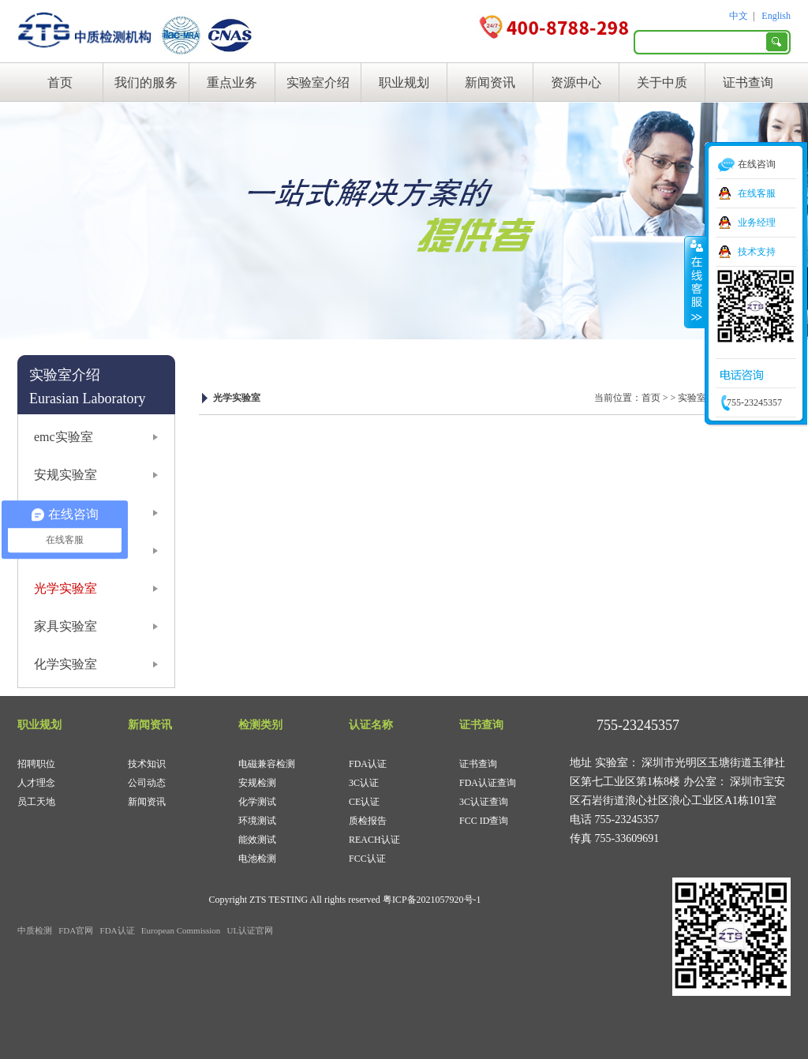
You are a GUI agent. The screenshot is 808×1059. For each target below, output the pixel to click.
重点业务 (232, 82)
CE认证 (364, 801)
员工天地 (36, 801)
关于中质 (662, 82)
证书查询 (748, 82)
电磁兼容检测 (266, 763)
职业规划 (404, 82)
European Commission (181, 930)
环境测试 (257, 820)
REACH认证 (374, 839)
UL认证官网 (250, 930)
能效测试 (257, 839)
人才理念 (36, 782)
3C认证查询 (483, 801)
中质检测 (34, 930)
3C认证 (364, 782)
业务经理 (757, 222)
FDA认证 (368, 763)
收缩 (695, 281)
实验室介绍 (318, 82)
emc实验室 (63, 436)
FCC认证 (367, 858)
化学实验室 (65, 664)
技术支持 (757, 251)
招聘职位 (36, 763)
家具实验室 (65, 626)
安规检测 (257, 782)
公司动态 (147, 782)
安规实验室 (65, 474)
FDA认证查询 (487, 782)
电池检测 (257, 858)
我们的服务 (146, 82)
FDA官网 (75, 930)
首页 (60, 82)
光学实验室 (65, 588)
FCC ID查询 (483, 820)
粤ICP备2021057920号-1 (432, 899)
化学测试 (257, 801)
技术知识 (147, 763)
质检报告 (368, 820)
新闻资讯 (490, 82)
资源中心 (576, 82)
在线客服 (757, 193)
